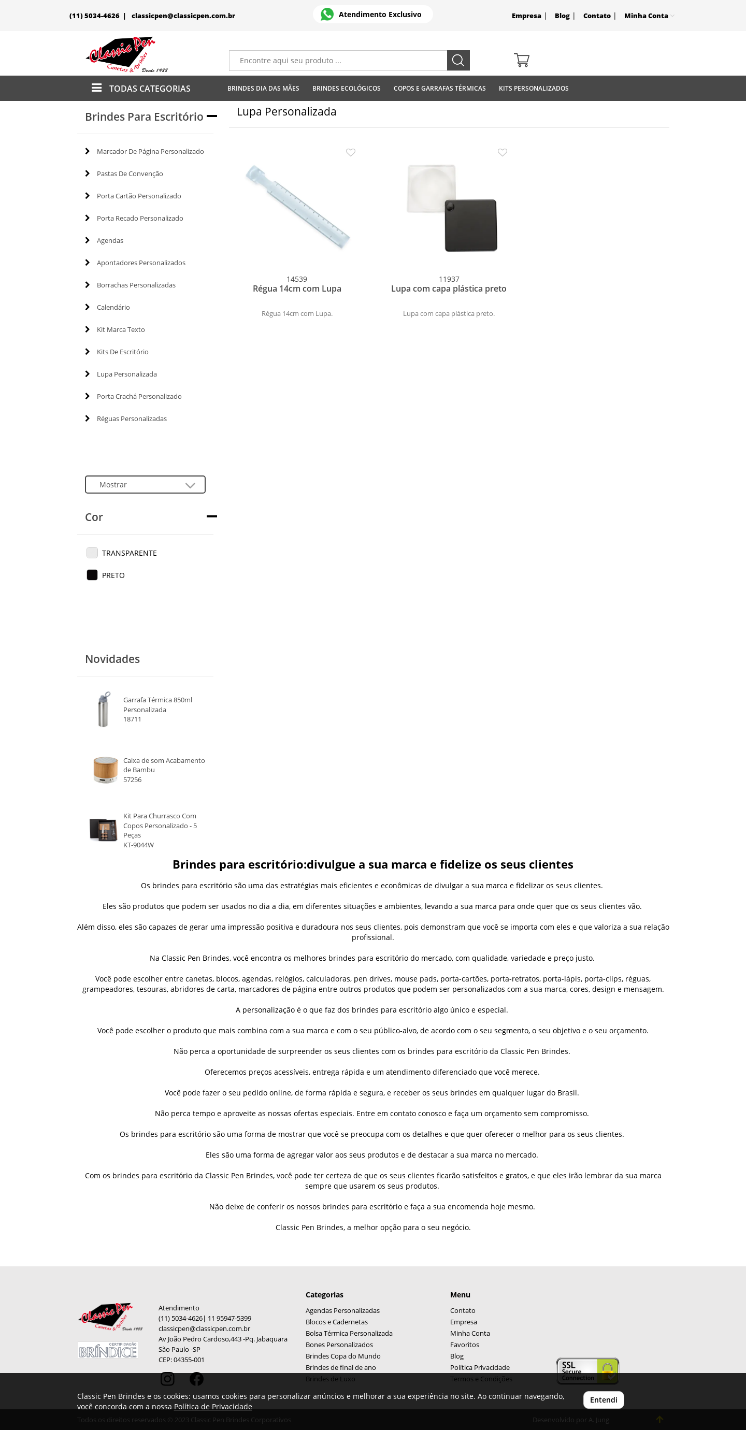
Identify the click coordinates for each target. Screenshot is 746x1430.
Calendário (107, 307)
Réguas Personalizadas (126, 418)
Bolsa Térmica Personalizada (349, 1333)
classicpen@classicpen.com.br (183, 15)
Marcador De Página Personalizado (144, 151)
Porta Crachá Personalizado (133, 396)
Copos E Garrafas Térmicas (440, 88)
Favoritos (464, 1344)
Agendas (104, 240)
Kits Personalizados (534, 88)
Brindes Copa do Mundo (343, 1356)
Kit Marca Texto (115, 329)
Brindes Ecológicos (346, 88)
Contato (597, 15)
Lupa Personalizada (121, 374)
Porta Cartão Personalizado (133, 195)
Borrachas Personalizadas (130, 285)
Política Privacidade (480, 1367)
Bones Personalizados (339, 1344)
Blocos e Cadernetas (337, 1322)
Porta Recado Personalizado (134, 218)
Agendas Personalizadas (343, 1310)
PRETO (113, 575)
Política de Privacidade (213, 1406)
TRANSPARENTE (129, 553)
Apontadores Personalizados (135, 262)
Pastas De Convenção (124, 173)
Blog (562, 15)
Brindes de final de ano (341, 1367)
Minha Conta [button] (649, 15)
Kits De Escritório (117, 351)
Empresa (526, 15)
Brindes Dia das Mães (263, 88)
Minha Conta (470, 1333)
